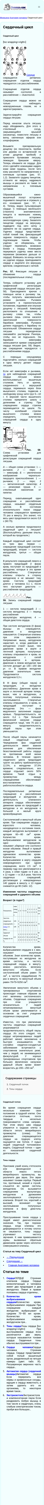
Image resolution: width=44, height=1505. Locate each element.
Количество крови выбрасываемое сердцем (24, 1299)
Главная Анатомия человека (23, 1265)
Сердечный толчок (18, 1084)
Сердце (31, 75)
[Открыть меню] (39, 6)
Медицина (4, 18)
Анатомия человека (18, 18)
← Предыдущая (15, 1257)
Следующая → (15, 1261)
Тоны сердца (15, 1089)
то (4, 374)
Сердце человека (20, 1347)
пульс (5, 927)
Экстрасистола (15, 1395)
